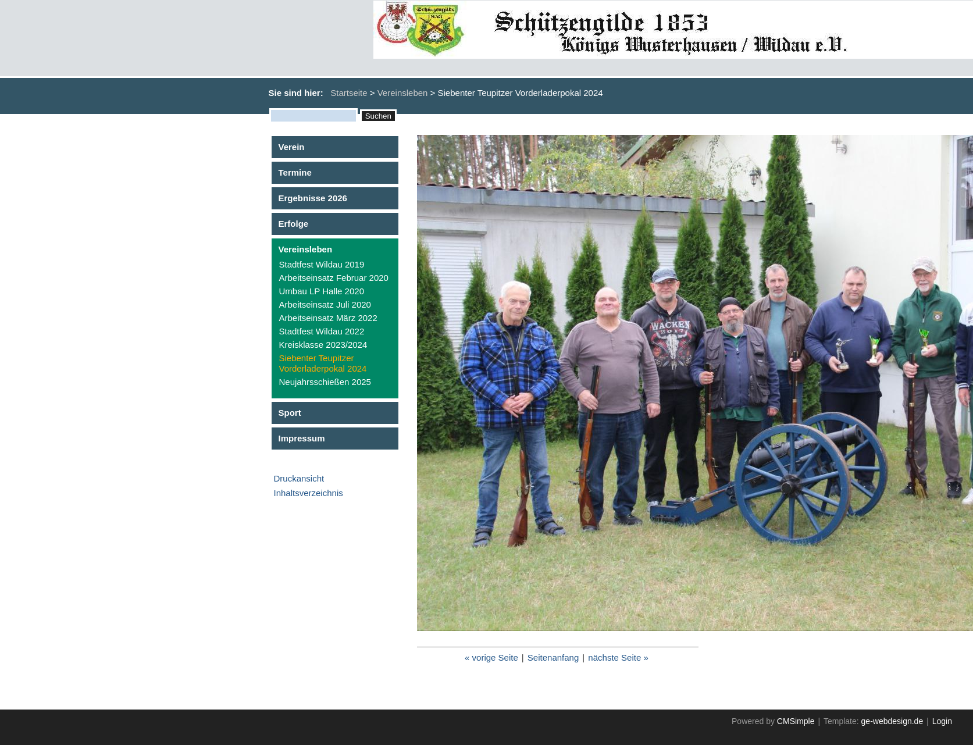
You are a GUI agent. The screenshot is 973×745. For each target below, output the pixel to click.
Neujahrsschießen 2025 (325, 382)
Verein (292, 147)
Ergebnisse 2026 (313, 198)
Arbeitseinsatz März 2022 (328, 318)
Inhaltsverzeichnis (308, 493)
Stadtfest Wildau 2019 (322, 264)
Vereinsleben (402, 93)
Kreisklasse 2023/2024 (323, 345)
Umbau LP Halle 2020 (321, 291)
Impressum (302, 438)
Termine (295, 172)
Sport (290, 413)
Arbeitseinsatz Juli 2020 (325, 304)
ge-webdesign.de (892, 721)
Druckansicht (299, 478)
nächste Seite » (618, 657)
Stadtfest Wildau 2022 (322, 331)
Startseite (348, 93)
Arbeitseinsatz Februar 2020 (334, 278)
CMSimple (796, 721)
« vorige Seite (491, 657)
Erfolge (294, 224)
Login (942, 721)
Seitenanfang (553, 657)
